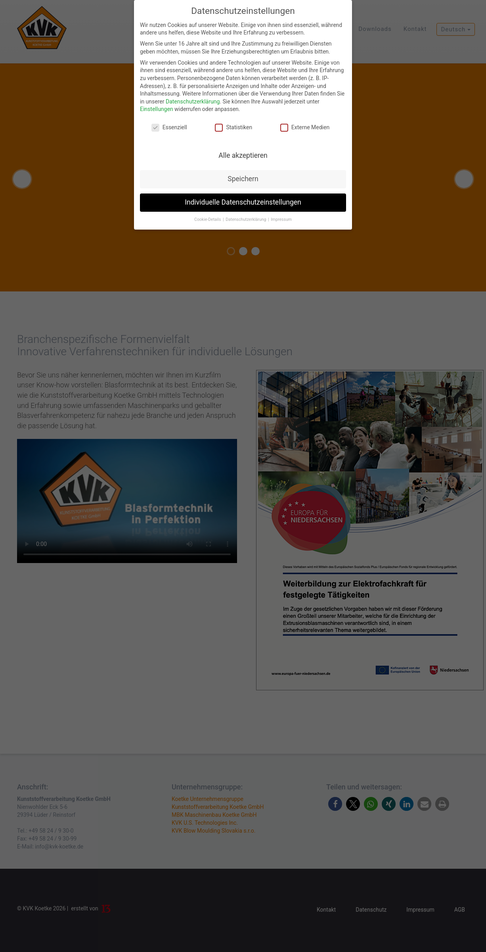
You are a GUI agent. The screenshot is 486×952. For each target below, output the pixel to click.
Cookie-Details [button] (208, 219)
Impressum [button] (281, 219)
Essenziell (169, 127)
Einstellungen (156, 109)
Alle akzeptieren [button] (243, 155)
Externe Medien (304, 127)
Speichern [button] (243, 179)
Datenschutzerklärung (193, 101)
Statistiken (233, 127)
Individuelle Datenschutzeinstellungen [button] (243, 202)
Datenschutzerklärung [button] (246, 219)
